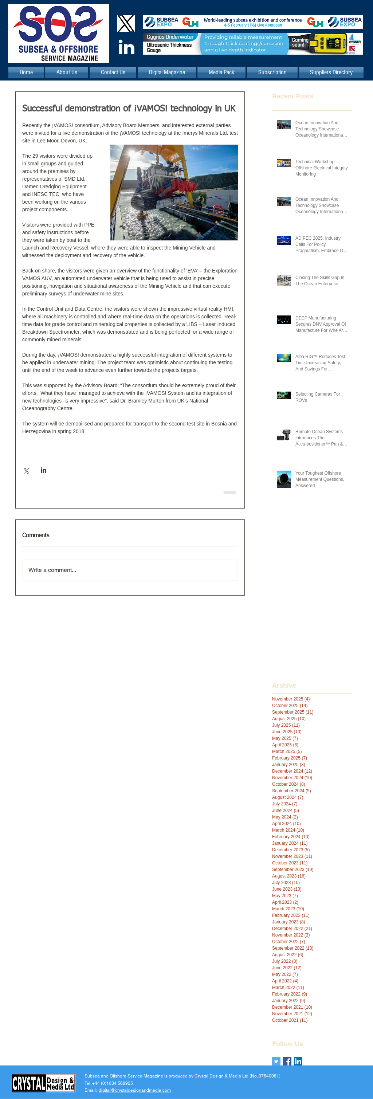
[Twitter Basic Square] (276, 1061)
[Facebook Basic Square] (287, 1061)
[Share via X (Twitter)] (25, 470)
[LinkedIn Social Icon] (298, 1061)
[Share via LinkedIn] (43, 470)
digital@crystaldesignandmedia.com (135, 1089)
